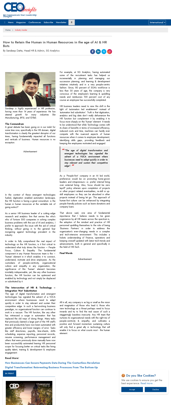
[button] (5, 22)
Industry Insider (21, 30)
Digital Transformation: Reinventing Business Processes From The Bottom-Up (51, 367)
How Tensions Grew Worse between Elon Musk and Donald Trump (141, 309)
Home (7, 30)
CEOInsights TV (127, 152)
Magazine (21, 22)
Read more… (148, 383)
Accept (132, 389)
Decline (156, 389)
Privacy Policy (37, 400)
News (10, 22)
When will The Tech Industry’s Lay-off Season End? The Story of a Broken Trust (143, 277)
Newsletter (61, 22)
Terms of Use (54, 400)
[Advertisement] (54, 63)
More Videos (123, 196)
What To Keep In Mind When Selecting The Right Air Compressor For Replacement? (142, 291)
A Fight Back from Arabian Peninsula (136, 269)
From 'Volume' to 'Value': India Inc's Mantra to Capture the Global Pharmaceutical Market (141, 262)
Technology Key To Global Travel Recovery (139, 284)
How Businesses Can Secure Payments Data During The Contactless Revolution (52, 363)
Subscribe (48, 22)
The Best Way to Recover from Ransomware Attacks (140, 300)
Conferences (34, 22)
